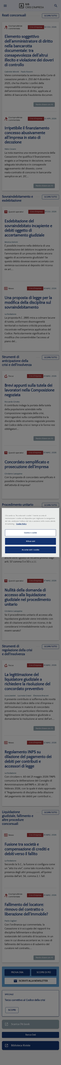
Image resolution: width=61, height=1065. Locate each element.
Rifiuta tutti (30, 541)
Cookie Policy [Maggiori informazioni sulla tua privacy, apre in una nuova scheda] (21, 524)
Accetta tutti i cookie (30, 550)
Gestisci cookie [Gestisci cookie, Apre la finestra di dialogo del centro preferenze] (30, 533)
